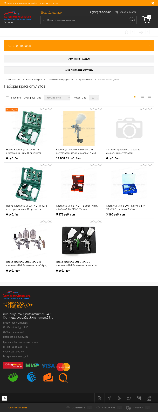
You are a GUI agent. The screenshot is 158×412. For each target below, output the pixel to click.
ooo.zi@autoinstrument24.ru (35, 317)
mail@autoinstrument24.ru (35, 314)
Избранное (109, 407)
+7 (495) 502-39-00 (99, 12)
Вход (44, 12)
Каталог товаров (79, 45)
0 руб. (13, 158)
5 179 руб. (65, 214)
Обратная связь (128, 12)
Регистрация (55, 12)
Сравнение (79, 407)
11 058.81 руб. (68, 158)
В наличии (16, 97)
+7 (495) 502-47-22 (18, 303)
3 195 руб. (115, 214)
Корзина (138, 407)
